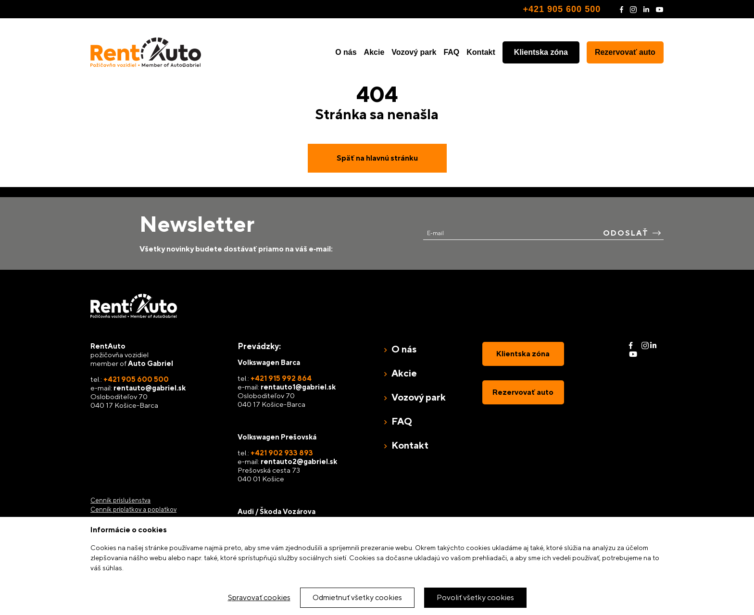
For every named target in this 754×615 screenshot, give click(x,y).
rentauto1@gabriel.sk (298, 387)
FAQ (451, 52)
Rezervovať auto (625, 52)
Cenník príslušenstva (120, 500)
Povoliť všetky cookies (475, 597)
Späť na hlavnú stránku (377, 158)
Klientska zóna (541, 52)
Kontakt (480, 52)
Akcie (374, 52)
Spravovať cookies (259, 597)
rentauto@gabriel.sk (149, 388)
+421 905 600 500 (562, 9)
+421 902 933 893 (282, 453)
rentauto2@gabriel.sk (299, 461)
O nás (345, 52)
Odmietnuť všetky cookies (357, 597)
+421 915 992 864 (281, 378)
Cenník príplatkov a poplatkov (133, 509)
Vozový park (413, 52)
